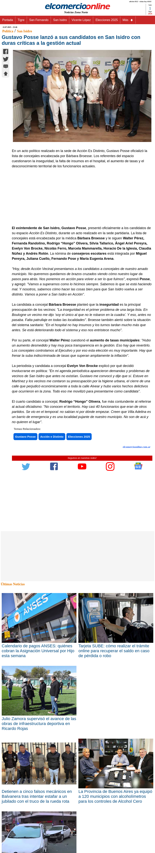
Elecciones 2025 (106, 20)
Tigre (21, 20)
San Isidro (60, 20)
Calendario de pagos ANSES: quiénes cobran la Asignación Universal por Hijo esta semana (38, 651)
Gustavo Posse (25, 436)
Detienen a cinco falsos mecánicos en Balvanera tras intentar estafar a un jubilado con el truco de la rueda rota (37, 796)
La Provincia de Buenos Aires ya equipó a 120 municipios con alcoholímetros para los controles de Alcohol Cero (115, 796)
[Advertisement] (80, 197)
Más (128, 20)
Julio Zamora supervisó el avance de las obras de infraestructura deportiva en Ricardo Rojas (39, 723)
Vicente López (81, 20)
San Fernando (38, 20)
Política (7, 31)
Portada (7, 20)
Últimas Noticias (13, 584)
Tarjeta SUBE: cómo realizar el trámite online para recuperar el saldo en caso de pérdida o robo (113, 651)
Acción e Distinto (52, 436)
